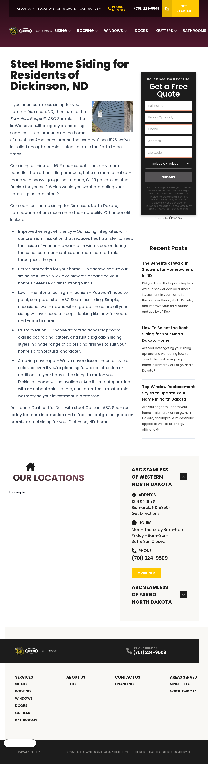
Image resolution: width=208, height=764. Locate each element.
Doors (141, 30)
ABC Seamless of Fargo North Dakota (159, 594)
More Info (146, 572)
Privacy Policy (29, 752)
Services (24, 677)
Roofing (85, 30)
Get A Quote (66, 9)
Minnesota (180, 683)
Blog (71, 683)
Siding (60, 30)
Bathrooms (194, 30)
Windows (113, 30)
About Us (24, 9)
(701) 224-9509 (150, 558)
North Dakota (183, 691)
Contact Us (89, 9)
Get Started (176, 8)
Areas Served (183, 677)
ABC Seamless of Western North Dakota (159, 477)
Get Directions (146, 513)
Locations (46, 9)
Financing (124, 683)
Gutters (164, 30)
